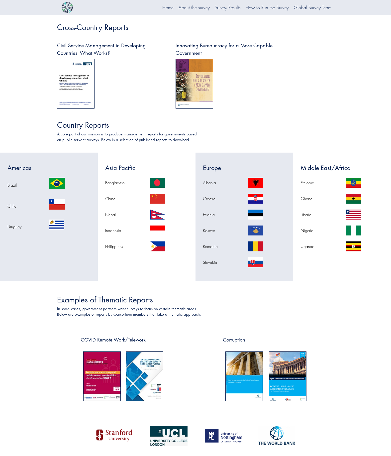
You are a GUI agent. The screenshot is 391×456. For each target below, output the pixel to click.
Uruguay (14, 226)
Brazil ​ (12, 185)
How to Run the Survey (267, 7)
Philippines (114, 246)
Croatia (209, 198)
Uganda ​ (308, 246)
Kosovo (209, 230)
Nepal (110, 214)
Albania (209, 182)
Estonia (209, 214)
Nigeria (307, 230)
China (110, 198)
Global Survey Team (312, 7)
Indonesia (113, 230)
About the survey (194, 7)
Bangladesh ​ (115, 182)
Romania (210, 246)
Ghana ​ (307, 198)
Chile (11, 206)
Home (168, 7)
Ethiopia (307, 182)
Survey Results (228, 7)
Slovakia (210, 262)
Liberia (306, 214)
